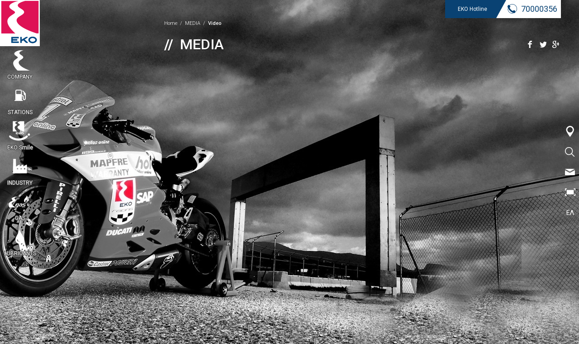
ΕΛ (570, 212)
